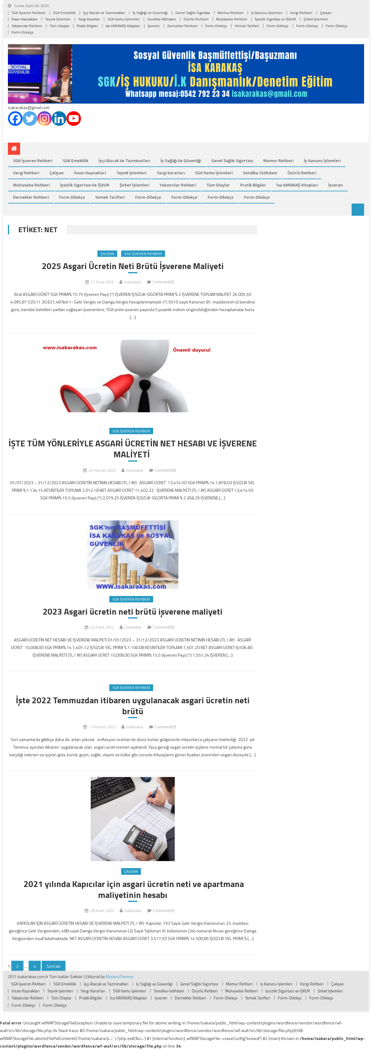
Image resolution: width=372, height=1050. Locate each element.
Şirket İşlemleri (316, 19)
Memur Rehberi (231, 13)
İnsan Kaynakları (24, 19)
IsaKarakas (132, 282)
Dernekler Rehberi (182, 26)
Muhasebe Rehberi (231, 19)
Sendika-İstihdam (161, 19)
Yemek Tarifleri (247, 26)
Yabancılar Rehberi (27, 26)
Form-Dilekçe (216, 26)
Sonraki (54, 966)
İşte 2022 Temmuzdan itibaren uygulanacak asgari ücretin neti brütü (133, 706)
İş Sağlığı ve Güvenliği (150, 13)
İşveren (154, 26)
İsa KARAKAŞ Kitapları (123, 26)
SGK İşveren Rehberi (28, 13)
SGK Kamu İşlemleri (123, 19)
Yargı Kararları (89, 19)
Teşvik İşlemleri (58, 19)
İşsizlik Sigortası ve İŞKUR (275, 19)
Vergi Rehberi (301, 13)
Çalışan (326, 13)
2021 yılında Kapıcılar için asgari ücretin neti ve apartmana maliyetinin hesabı (133, 889)
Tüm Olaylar (59, 26)
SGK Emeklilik (64, 13)
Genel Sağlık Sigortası (192, 13)
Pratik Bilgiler (87, 26)
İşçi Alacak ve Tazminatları (104, 13)
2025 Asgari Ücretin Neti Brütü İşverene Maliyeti (133, 266)
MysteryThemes (119, 977)
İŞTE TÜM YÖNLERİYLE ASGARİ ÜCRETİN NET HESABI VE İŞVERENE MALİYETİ (133, 449)
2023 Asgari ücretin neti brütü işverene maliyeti (133, 611)
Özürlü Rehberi (196, 19)
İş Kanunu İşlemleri (267, 13)
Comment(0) (163, 282)
